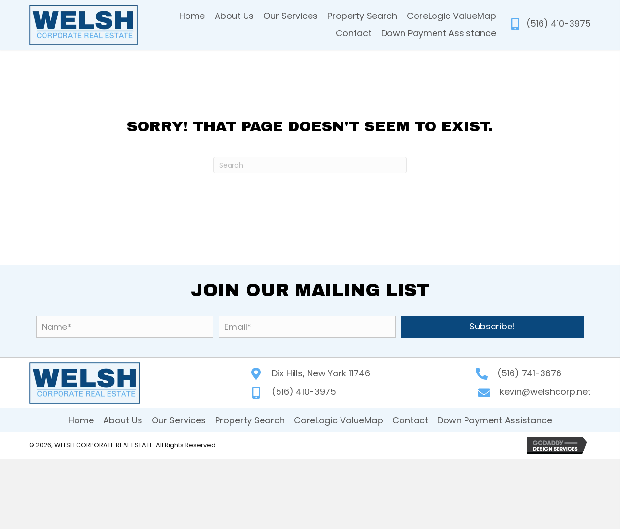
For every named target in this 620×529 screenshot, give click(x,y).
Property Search (250, 420)
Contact (410, 420)
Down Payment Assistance (494, 420)
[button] (492, 327)
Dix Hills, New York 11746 (321, 373)
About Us (122, 420)
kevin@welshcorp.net (545, 392)
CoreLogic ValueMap (338, 420)
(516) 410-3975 (559, 23)
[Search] (310, 165)
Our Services (179, 420)
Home (81, 420)
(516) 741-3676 (529, 373)
